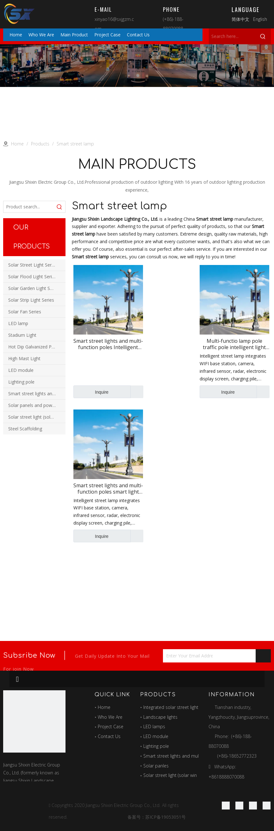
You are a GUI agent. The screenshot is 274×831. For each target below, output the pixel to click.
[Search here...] (232, 36)
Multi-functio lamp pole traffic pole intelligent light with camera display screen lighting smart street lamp (234, 344)
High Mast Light (24, 358)
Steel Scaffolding (25, 429)
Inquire (91, 391)
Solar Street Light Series (32, 265)
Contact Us (109, 736)
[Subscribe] (263, 655)
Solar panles (156, 766)
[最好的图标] (34, 721)
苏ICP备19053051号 (165, 817)
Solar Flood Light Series (32, 277)
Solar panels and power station (36, 405)
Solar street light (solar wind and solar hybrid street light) (36, 417)
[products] (137, 65)
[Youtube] (267, 805)
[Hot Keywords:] (263, 36)
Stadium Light (22, 335)
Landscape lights (160, 717)
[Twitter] (253, 805)
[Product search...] (28, 206)
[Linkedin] (239, 805)
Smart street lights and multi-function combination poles (36, 394)
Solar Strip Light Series (31, 300)
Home (104, 707)
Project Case (110, 726)
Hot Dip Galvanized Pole (33, 347)
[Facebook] (226, 805)
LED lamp (18, 323)
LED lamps (154, 726)
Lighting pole (21, 382)
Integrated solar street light (170, 707)
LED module (21, 370)
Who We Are (110, 717)
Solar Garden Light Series (34, 288)
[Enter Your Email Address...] (188, 655)
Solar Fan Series (24, 312)
